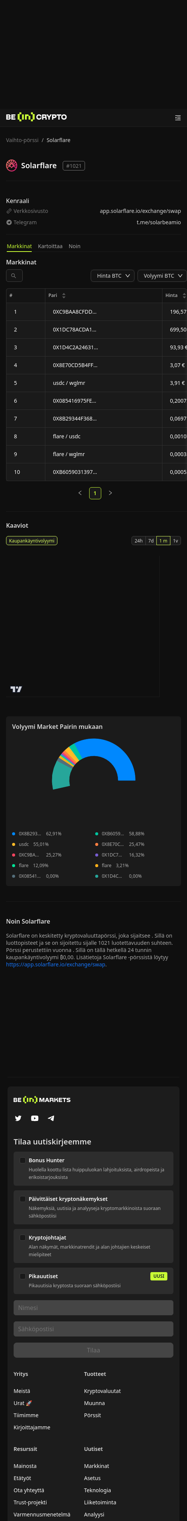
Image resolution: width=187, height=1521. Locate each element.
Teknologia (97, 1490)
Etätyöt (22, 1478)
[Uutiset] (36, 117)
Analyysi (94, 1514)
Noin (74, 246)
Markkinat (19, 246)
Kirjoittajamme (32, 1427)
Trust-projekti (30, 1502)
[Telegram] (51, 1119)
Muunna (94, 1403)
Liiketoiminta (100, 1502)
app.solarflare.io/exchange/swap (140, 210)
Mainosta (25, 1465)
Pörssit (92, 1415)
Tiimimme (26, 1415)
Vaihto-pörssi (22, 140)
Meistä (22, 1390)
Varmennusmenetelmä (42, 1514)
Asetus (92, 1478)
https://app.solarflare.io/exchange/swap (55, 964)
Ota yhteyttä (29, 1490)
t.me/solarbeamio (159, 222)
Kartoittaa (50, 246)
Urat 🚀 (23, 1403)
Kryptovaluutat (102, 1390)
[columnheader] (103, 296)
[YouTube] (34, 1119)
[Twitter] (18, 1119)
